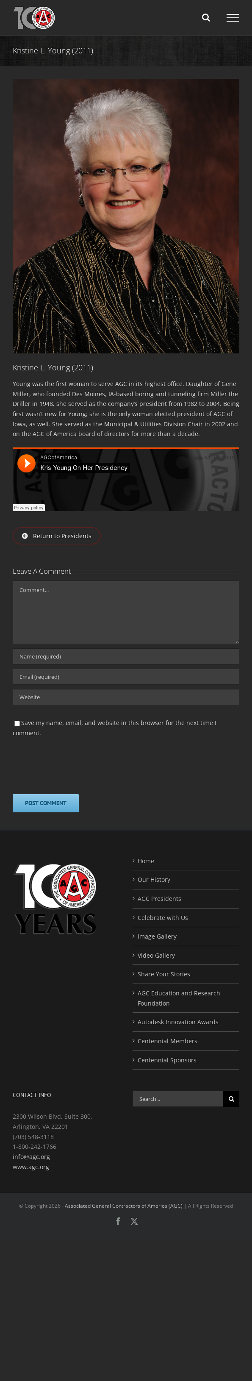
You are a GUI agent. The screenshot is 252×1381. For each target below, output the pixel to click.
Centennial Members (167, 1041)
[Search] (231, 1099)
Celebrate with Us (163, 918)
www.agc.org (31, 1167)
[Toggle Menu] (233, 18)
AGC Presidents (159, 899)
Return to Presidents (56, 536)
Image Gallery (157, 936)
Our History (154, 879)
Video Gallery (156, 955)
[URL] (126, 697)
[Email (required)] (126, 677)
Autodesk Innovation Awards (178, 1022)
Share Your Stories (164, 974)
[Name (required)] (126, 656)
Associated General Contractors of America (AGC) (124, 1205)
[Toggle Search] (206, 17)
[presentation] (77, 764)
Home (146, 861)
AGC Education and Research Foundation (179, 998)
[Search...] (178, 1099)
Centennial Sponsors (167, 1060)
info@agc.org (31, 1157)
